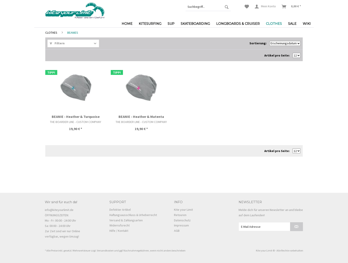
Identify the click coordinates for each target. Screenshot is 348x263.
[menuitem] (208, 6)
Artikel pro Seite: (277, 55)
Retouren (180, 215)
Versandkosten (105, 250)
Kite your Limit (183, 210)
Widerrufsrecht (119, 225)
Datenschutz (182, 220)
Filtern (57, 43)
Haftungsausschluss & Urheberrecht (133, 215)
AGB (177, 231)
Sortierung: (258, 43)
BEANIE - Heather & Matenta (141, 116)
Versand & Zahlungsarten (126, 220)
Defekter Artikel (120, 210)
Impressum (181, 225)
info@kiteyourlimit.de (59, 210)
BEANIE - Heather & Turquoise (76, 116)
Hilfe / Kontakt (118, 231)
